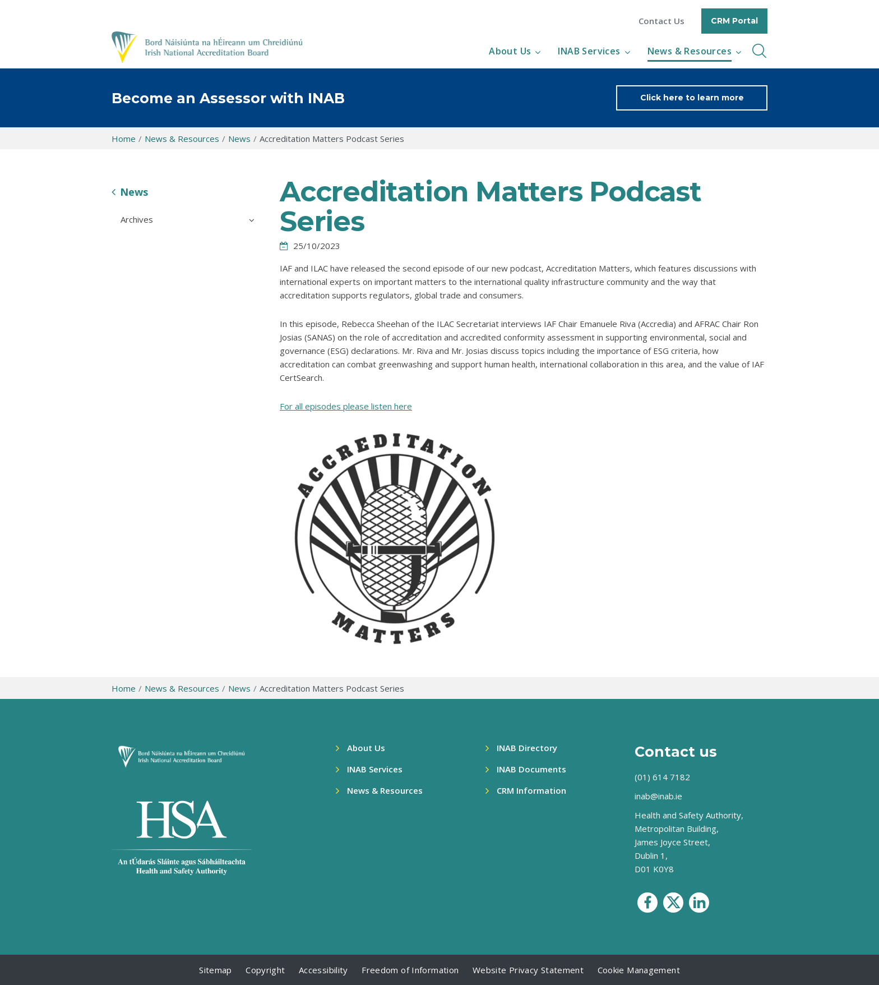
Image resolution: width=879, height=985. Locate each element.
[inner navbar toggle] (759, 51)
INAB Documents (531, 769)
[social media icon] (647, 902)
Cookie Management (639, 969)
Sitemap (215, 969)
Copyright (265, 969)
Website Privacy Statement (528, 969)
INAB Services (589, 51)
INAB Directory (527, 747)
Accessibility (323, 969)
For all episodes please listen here (346, 406)
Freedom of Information (410, 969)
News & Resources (689, 51)
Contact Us (661, 21)
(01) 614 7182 (662, 777)
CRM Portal (734, 21)
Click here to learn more (692, 98)
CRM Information (531, 790)
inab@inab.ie (658, 796)
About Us (510, 51)
